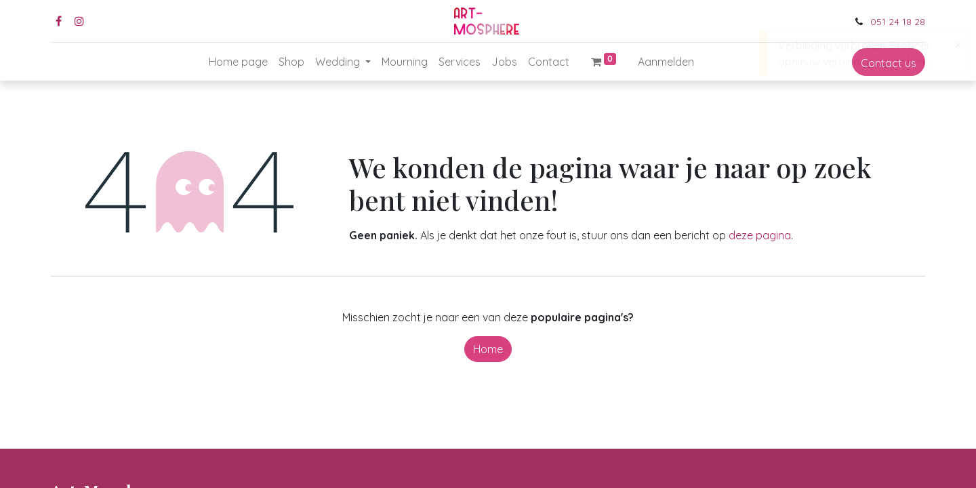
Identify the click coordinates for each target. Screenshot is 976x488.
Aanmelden (666, 61)
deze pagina (760, 235)
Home (488, 349)
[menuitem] (238, 61)
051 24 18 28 (897, 22)
